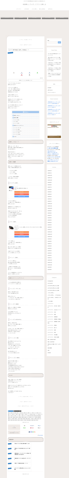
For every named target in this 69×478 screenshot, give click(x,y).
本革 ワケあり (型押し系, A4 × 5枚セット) (21, 186)
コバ (17, 403)
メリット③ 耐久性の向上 (17, 128)
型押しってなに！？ (17, 113)
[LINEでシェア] (28, 73)
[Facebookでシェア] (17, 73)
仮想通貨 (39, 404)
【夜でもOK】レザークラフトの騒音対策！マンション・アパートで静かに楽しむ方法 (54, 59)
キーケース (10, 403)
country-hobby (54, 103)
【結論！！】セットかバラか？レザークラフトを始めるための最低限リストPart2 (54, 75)
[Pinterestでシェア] (34, 73)
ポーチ (9, 404)
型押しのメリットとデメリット (19, 123)
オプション (30, 401)
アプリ (18, 401)
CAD (9, 401)
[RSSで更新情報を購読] (34, 421)
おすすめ (25, 401)
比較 (36, 407)
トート (23, 403)
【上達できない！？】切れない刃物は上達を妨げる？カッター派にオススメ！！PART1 (54, 70)
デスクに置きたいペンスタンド (53, 159)
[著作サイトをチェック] (29, 421)
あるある (22, 401)
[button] (40, 73)
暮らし (16, 407)
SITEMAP (49, 87)
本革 (22, 407)
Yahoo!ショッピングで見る (35, 189)
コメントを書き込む (26, 466)
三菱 (29, 404)
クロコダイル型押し (16, 117)
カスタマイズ (39, 401)
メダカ (13, 404)
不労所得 (32, 404)
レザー (20, 404)
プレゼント (40, 403)
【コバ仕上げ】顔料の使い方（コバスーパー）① (54, 54)
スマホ (20, 403)
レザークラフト (24, 404)
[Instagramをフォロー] (31, 421)
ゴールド (14, 403)
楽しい (29, 407)
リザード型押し (15, 119)
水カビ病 (39, 407)
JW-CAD (12, 401)
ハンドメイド (36, 403)
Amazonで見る (18, 189)
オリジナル (34, 401)
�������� (59, 135)
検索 (48, 40)
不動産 (35, 404)
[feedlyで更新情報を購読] (33, 421)
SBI (16, 401)
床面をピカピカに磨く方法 (52, 152)
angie (53, 107)
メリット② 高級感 (16, 127)
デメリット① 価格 (16, 130)
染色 (24, 407)
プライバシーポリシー (52, 92)
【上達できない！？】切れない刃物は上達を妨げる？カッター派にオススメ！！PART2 (54, 64)
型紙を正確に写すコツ (52, 151)
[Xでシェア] (11, 73)
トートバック (28, 403)
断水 (14, 407)
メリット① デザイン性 (17, 125)
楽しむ (33, 407)
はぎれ (32, 403)
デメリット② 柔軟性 (16, 132)
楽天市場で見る (27, 189)
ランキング (16, 404)
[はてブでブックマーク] (23, 73)
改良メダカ (10, 407)
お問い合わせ (50, 90)
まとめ (15, 134)
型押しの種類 (16, 115)
